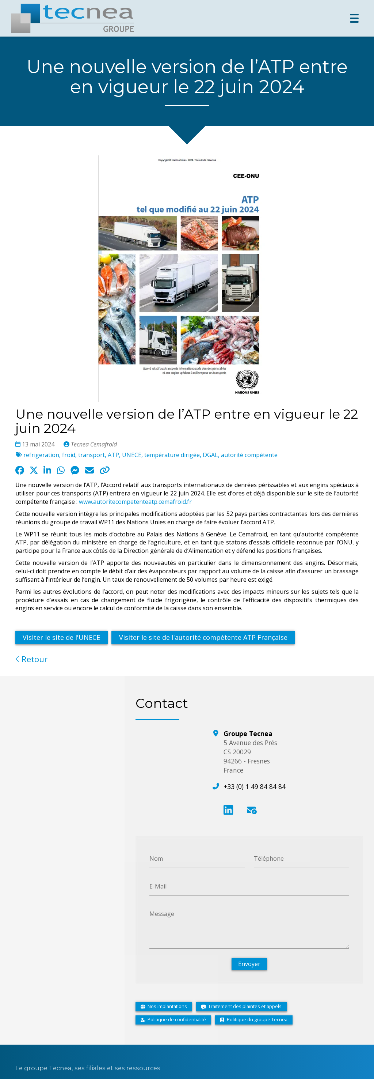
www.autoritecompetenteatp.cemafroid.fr (135, 502)
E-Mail (158, 886)
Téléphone (269, 858)
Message (161, 913)
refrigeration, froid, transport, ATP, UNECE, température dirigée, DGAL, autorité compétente (150, 455)
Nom (156, 858)
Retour (31, 659)
